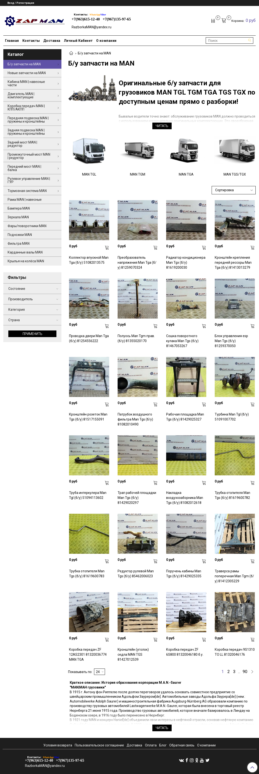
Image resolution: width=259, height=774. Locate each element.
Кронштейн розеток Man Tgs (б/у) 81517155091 (88, 416)
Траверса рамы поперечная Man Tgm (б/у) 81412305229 (234, 576)
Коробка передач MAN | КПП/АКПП (26, 107)
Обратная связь (181, 745)
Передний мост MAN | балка (24, 168)
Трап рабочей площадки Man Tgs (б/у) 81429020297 (137, 498)
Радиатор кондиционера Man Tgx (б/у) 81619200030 (185, 262)
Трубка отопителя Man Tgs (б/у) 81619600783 (87, 573)
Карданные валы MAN (25, 252)
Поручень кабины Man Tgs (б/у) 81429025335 (183, 573)
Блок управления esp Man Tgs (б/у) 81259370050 (231, 341)
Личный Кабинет (78, 41)
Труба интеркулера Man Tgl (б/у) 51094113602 (87, 495)
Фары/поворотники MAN (27, 226)
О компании (106, 41)
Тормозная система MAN (27, 191)
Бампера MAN (19, 208)
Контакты (31, 41)
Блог (163, 745)
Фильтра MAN (19, 243)
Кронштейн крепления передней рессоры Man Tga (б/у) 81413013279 (233, 262)
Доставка (51, 41)
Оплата (151, 745)
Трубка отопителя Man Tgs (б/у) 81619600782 (232, 495)
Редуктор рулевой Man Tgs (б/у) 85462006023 (136, 573)
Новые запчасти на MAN (27, 73)
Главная (12, 41)
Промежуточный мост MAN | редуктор (29, 156)
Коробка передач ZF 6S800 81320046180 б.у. (184, 652)
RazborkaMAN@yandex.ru (91, 27)
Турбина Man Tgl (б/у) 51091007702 (232, 416)
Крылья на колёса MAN (26, 261)
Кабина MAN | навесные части (26, 83)
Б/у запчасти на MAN (24, 64)
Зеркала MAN (18, 217)
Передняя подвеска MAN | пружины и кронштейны (28, 119)
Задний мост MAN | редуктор (22, 144)
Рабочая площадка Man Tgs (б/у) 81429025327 (185, 416)
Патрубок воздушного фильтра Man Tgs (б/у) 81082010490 (135, 419)
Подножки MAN (20, 235)
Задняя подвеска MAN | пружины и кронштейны (26, 131)
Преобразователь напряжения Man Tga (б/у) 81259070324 (137, 262)
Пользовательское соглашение (99, 745)
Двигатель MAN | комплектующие (21, 95)
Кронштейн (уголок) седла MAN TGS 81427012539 (133, 654)
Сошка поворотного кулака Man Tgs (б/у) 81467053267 (182, 341)
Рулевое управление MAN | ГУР (29, 180)
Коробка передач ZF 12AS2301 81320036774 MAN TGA (88, 654)
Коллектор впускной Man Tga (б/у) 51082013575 (89, 260)
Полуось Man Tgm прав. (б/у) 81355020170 (136, 338)
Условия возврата (57, 745)
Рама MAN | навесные (25, 199)
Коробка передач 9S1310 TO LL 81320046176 (235, 652)
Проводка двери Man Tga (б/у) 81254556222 (89, 338)
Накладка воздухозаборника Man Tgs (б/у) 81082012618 (184, 498)
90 (245, 672)
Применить (32, 334)
